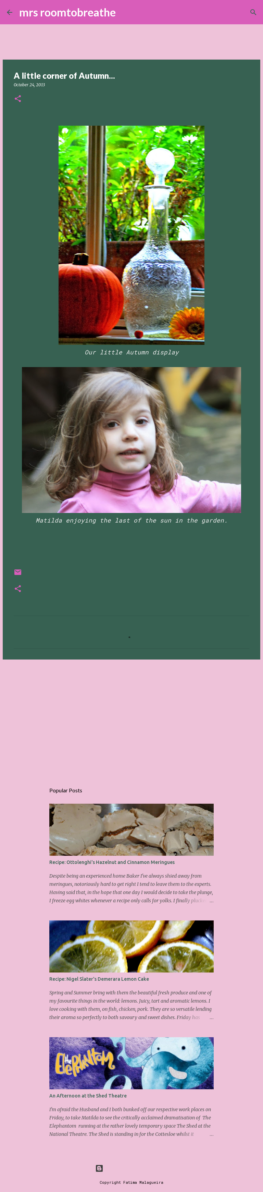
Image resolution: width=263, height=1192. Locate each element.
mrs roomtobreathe (67, 12)
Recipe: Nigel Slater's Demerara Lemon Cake (99, 979)
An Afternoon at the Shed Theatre (88, 1096)
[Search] (125, 12)
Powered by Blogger (131, 1168)
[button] (18, 99)
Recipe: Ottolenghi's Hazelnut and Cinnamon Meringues (112, 862)
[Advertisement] (131, 718)
